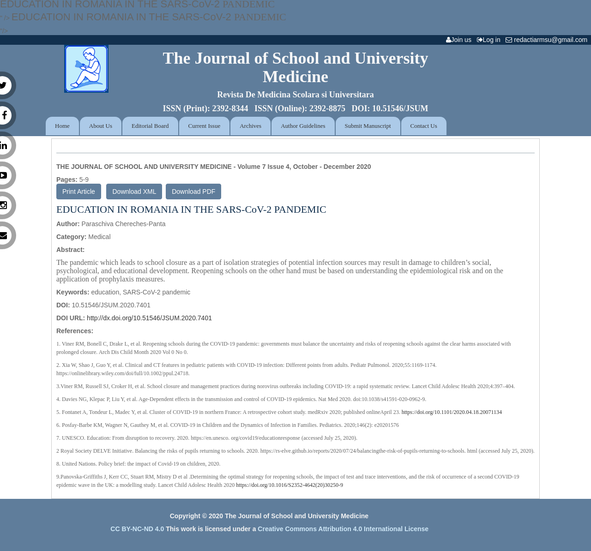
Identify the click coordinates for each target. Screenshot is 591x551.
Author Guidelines (303, 125)
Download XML (134, 191)
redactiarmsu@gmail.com (548, 39)
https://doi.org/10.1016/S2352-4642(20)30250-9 (289, 485)
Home (62, 125)
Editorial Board (150, 125)
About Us (100, 125)
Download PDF (193, 191)
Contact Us (423, 125)
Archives (250, 125)
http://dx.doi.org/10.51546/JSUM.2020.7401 (149, 318)
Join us (460, 39)
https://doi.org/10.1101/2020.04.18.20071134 (452, 412)
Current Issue (204, 125)
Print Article (78, 191)
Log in (490, 39)
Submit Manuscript (368, 125)
